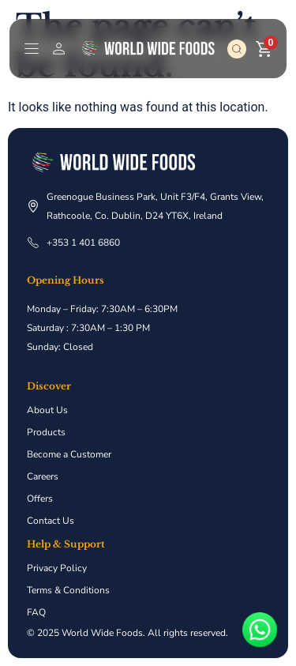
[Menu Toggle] (31, 48)
